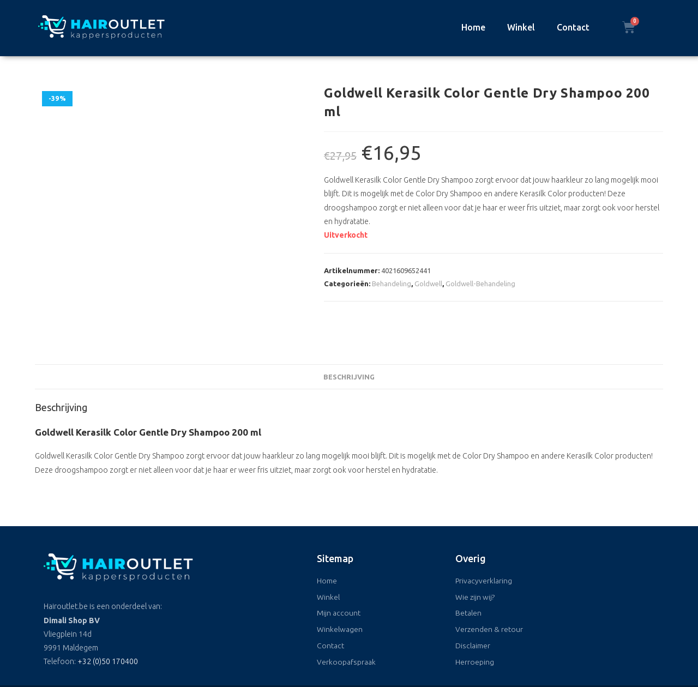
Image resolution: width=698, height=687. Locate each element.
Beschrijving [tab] (349, 350)
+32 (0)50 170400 (107, 634)
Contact (573, 27)
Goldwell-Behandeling (480, 283)
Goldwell (428, 283)
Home (473, 27)
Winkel (521, 27)
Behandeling (391, 283)
